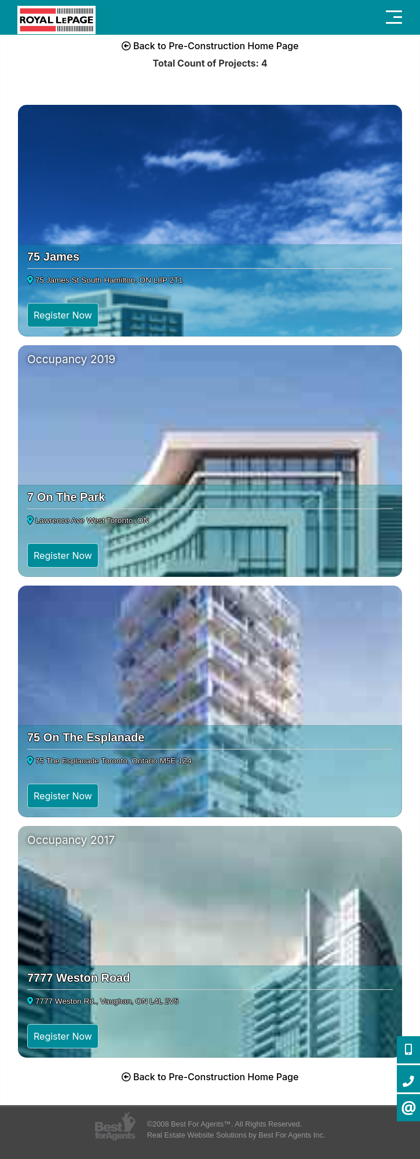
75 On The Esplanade (85, 737)
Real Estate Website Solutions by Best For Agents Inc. (236, 1135)
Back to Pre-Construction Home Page (210, 46)
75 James (53, 256)
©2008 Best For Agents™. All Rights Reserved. (224, 1124)
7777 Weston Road (78, 977)
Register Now (63, 315)
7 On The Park (66, 497)
